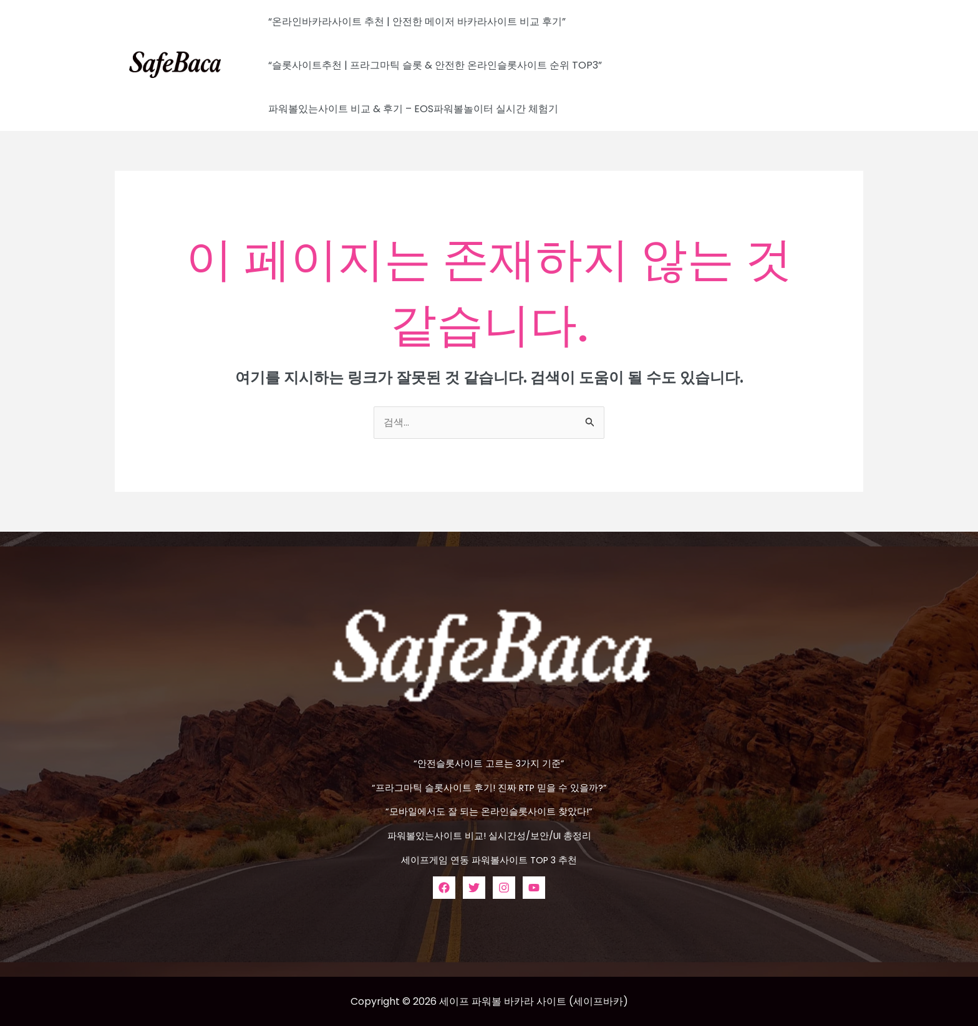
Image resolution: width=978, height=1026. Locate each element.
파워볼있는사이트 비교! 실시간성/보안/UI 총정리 (489, 835)
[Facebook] (444, 886)
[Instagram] (504, 886)
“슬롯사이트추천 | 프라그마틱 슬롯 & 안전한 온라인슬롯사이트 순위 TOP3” (432, 65)
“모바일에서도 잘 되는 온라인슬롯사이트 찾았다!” (489, 811)
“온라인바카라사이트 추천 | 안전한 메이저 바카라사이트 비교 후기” (414, 21)
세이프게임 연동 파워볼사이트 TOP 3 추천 (489, 859)
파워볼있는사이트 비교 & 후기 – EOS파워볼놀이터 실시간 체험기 (411, 109)
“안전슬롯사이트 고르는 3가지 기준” (489, 763)
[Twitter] (474, 886)
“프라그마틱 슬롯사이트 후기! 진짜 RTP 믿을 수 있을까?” (489, 787)
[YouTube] (534, 886)
